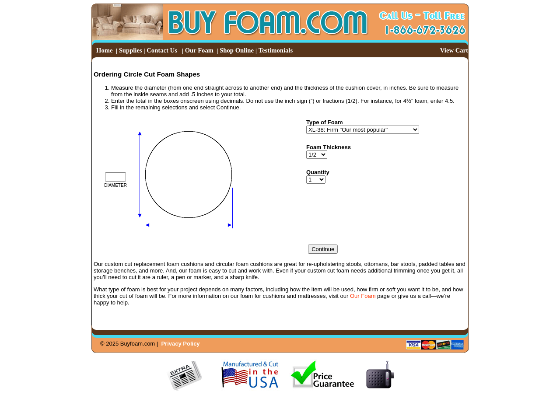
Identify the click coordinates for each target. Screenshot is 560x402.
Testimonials (276, 50)
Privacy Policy (180, 343)
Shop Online (237, 50)
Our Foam (199, 50)
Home (104, 50)
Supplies (130, 50)
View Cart (454, 50)
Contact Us (162, 50)
